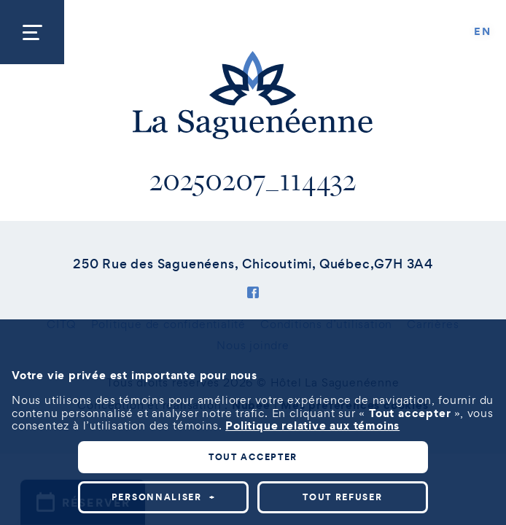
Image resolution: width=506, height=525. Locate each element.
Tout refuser (342, 497)
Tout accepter (253, 457)
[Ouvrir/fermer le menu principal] (32, 32)
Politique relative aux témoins (312, 425)
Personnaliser (164, 497)
